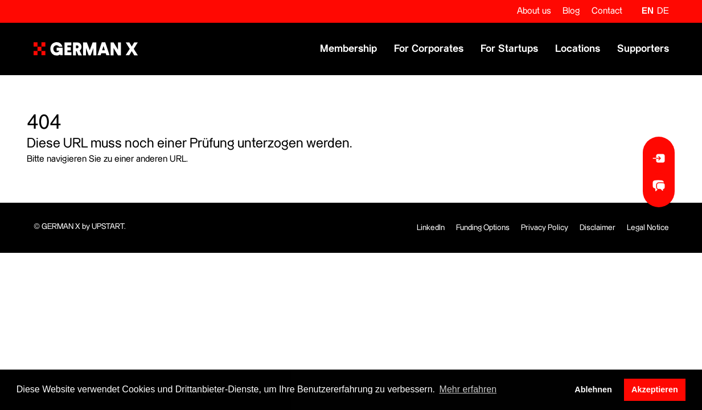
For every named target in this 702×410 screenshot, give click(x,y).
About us (534, 11)
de (663, 11)
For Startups (509, 49)
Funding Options (483, 228)
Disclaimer (597, 228)
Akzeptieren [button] (654, 389)
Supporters (643, 49)
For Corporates (428, 49)
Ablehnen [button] (593, 389)
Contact (607, 11)
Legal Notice (648, 228)
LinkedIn (431, 228)
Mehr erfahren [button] (468, 389)
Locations (577, 49)
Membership (348, 49)
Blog (571, 11)
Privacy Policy (544, 228)
